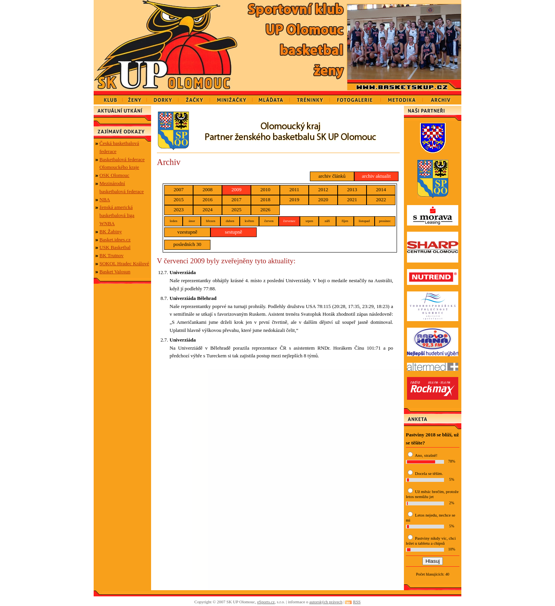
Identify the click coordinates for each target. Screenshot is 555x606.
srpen (309, 221)
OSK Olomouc (114, 175)
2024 (208, 209)
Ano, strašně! (426, 455)
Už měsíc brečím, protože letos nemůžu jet (432, 494)
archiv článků (331, 176)
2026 (266, 209)
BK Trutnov (111, 255)
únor (191, 221)
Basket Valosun (114, 271)
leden (173, 221)
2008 (208, 189)
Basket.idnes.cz (115, 239)
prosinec (385, 221)
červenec (289, 221)
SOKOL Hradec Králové (124, 263)
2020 (323, 199)
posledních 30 (187, 244)
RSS (357, 601)
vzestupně (187, 232)
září (327, 221)
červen (269, 221)
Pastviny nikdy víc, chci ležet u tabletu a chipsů (431, 540)
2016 (208, 199)
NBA (104, 199)
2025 (237, 209)
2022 (381, 199)
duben (230, 221)
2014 (381, 189)
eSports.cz (266, 601)
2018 (266, 199)
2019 (294, 199)
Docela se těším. (429, 473)
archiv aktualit (376, 176)
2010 (266, 189)
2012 (323, 189)
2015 (179, 199)
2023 (179, 209)
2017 (237, 199)
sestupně (233, 232)
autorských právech (326, 601)
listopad (364, 221)
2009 (237, 189)
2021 (352, 199)
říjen (345, 221)
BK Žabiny (110, 231)
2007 (179, 189)
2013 (352, 189)
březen (210, 221)
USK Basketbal (115, 247)
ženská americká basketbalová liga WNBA (117, 215)
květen (249, 221)
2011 (294, 189)
